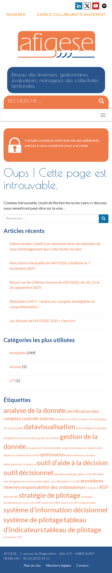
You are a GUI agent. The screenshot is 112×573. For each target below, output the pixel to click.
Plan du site (32, 565)
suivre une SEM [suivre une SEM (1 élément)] (50, 502)
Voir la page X (87, 5)
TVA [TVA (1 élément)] (19, 537)
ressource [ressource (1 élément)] (93, 487)
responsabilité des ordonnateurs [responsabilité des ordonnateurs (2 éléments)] (53, 487)
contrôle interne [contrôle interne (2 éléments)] (38, 418)
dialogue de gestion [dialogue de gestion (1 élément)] (94, 428)
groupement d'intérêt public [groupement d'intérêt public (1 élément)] (44, 447)
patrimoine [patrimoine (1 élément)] (60, 474)
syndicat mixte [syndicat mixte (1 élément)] (87, 502)
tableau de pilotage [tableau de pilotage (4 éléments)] (72, 529)
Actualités (17, 352)
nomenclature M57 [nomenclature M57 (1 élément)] (27, 455)
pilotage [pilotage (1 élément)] (72, 474)
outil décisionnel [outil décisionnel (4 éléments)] (28, 472)
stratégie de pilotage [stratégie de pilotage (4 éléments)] (49, 495)
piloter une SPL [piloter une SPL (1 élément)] (71, 481)
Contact (82, 565)
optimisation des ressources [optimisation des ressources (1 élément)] (20, 464)
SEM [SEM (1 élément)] (6, 496)
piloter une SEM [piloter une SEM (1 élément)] (52, 481)
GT (12, 380)
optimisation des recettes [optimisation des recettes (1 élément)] (80, 455)
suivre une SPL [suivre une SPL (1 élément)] (69, 502)
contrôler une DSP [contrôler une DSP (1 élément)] (65, 419)
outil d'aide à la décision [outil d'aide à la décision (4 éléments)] (72, 462)
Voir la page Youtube (95, 5)
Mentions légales (58, 565)
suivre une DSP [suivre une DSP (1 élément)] (31, 502)
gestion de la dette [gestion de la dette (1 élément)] (48, 438)
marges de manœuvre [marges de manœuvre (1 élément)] (74, 447)
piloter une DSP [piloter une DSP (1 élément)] (87, 474)
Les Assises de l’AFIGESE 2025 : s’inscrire (42, 320)
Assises (15, 366)
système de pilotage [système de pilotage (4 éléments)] (33, 519)
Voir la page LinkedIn (78, 5)
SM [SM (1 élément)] (11, 496)
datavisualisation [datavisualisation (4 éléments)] (49, 426)
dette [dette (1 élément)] (79, 428)
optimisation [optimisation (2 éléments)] (52, 454)
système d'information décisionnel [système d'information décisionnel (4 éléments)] (56, 510)
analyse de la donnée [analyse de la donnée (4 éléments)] (35, 410)
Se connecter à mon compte (47, 151)
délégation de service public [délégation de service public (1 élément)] (20, 438)
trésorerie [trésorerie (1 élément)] (10, 537)
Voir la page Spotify (104, 5)
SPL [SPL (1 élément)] (16, 496)
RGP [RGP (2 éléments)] (103, 487)
